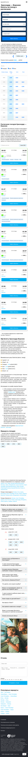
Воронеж (3, 495)
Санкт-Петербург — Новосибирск (9, 696)
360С (10, 535)
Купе (10, 68)
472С (13, 444)
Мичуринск (23, 499)
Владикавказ (16, 495)
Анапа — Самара (5, 711)
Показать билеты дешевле (7, 60)
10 (20, 679)
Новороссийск (9, 495)
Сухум (17, 484)
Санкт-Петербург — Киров (7, 709)
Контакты (3, 730)
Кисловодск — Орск (5, 705)
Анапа (20, 493)
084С (10, 545)
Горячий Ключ (4, 489)
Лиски (7, 484)
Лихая (18, 486)
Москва (15, 492)
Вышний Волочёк (15, 488)
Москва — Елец (4, 700)
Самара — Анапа (5, 713)
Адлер (2, 483)
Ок (24, 754)
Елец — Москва (4, 698)
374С (16, 545)
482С (19, 444)
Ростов (16, 493)
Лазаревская (12, 484)
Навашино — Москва (6, 703)
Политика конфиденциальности (8, 727)
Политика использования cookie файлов (10, 725)
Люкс (15, 68)
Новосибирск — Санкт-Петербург (9, 694)
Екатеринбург (23, 495)
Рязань (13, 499)
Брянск (6, 501)
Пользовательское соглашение (8, 722)
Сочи (5, 483)
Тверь (8, 483)
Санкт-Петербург (10, 493)
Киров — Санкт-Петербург (7, 707)
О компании (3, 719)
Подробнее (16, 754)
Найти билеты (14, 38)
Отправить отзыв (14, 683)
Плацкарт (4, 68)
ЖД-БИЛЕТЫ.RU (5, 2)
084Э (3, 446)
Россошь (3, 484)
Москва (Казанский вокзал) (17, 483)
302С (10, 552)
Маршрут (3, 276)
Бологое (21, 484)
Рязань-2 (22, 488)
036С (3, 444)
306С (8, 444)
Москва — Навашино (6, 702)
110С (16, 542)
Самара (10, 501)
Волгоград (3, 493)
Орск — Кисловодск (5, 692)
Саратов (24, 493)
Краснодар (18, 499)
